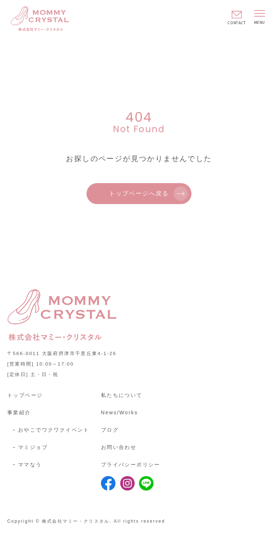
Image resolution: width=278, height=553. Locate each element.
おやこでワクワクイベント (53, 430)
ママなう (30, 464)
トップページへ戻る (139, 193)
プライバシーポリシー (130, 464)
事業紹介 (19, 412)
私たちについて (122, 395)
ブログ (110, 430)
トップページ (25, 395)
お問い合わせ (118, 447)
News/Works (119, 412)
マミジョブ (33, 447)
